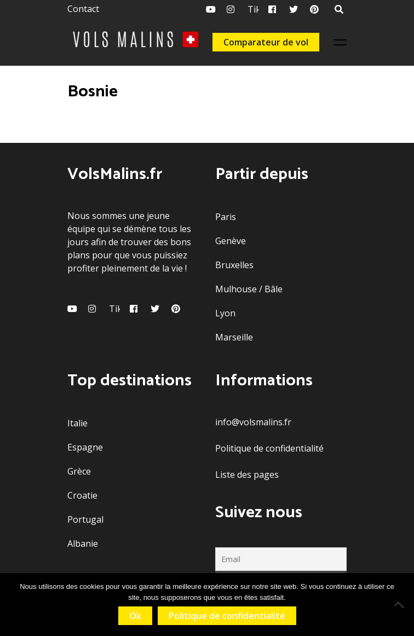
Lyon (225, 313)
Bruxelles (234, 265)
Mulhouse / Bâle (249, 289)
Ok (135, 616)
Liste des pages (247, 475)
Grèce (79, 471)
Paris (225, 217)
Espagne (85, 447)
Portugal (85, 519)
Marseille (234, 337)
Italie (77, 423)
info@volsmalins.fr (253, 422)
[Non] (400, 604)
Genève (230, 241)
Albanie (82, 543)
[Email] (281, 559)
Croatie (82, 495)
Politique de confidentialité (269, 448)
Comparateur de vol (265, 42)
